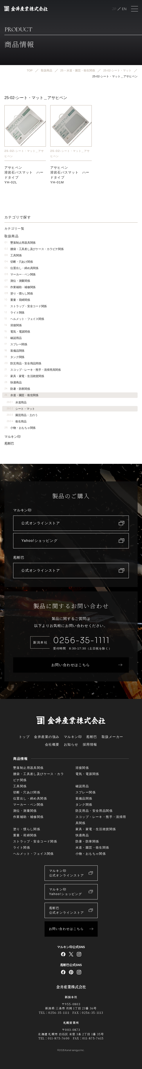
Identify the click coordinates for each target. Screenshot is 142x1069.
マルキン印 (12, 436)
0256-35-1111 (81, 640)
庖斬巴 (9, 443)
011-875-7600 (59, 1038)
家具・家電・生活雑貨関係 (24, 376)
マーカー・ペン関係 (20, 274)
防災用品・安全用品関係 (22, 363)
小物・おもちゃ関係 (20, 427)
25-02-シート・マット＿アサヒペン (24, 153)
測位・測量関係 (17, 280)
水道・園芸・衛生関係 (21, 395)
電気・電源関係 (17, 331)
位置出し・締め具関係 (21, 268)
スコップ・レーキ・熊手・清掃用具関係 (32, 369)
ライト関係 (14, 312)
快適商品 (13, 382)
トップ (24, 737)
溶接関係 (13, 325)
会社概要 (52, 744)
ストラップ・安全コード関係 (25, 306)
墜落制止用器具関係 (20, 242)
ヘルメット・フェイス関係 (24, 319)
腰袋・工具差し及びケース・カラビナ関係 (33, 249)
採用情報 (90, 744)
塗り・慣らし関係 (18, 293)
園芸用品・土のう (22, 415)
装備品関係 (14, 350)
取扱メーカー (112, 737)
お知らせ (71, 744)
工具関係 (13, 255)
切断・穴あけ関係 (18, 261)
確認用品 (13, 338)
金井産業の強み (46, 737)
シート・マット (21, 408)
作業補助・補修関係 (20, 287)
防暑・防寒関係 (17, 388)
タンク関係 (14, 357)
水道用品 (17, 402)
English (124, 9)
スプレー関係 (15, 344)
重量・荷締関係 (17, 299)
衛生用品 (17, 421)
